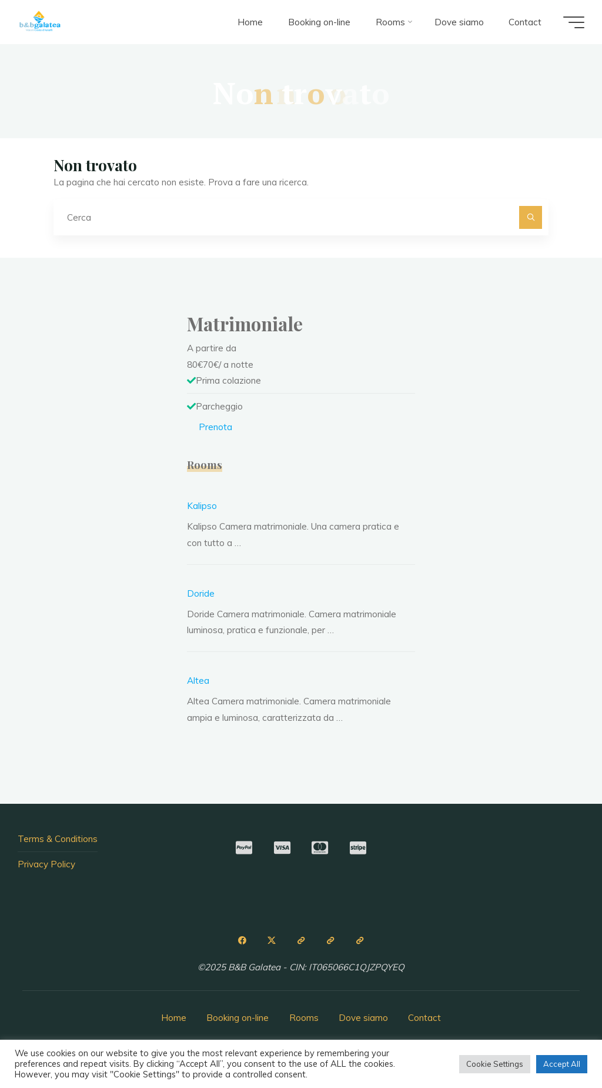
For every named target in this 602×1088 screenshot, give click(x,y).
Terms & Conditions (58, 838)
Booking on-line (237, 1017)
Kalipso (202, 505)
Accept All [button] (561, 1064)
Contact (424, 1017)
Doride (201, 593)
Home (173, 1017)
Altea (198, 680)
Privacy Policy (46, 864)
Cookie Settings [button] (494, 1064)
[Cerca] (531, 217)
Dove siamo (363, 1017)
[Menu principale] (573, 22)
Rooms (304, 1017)
